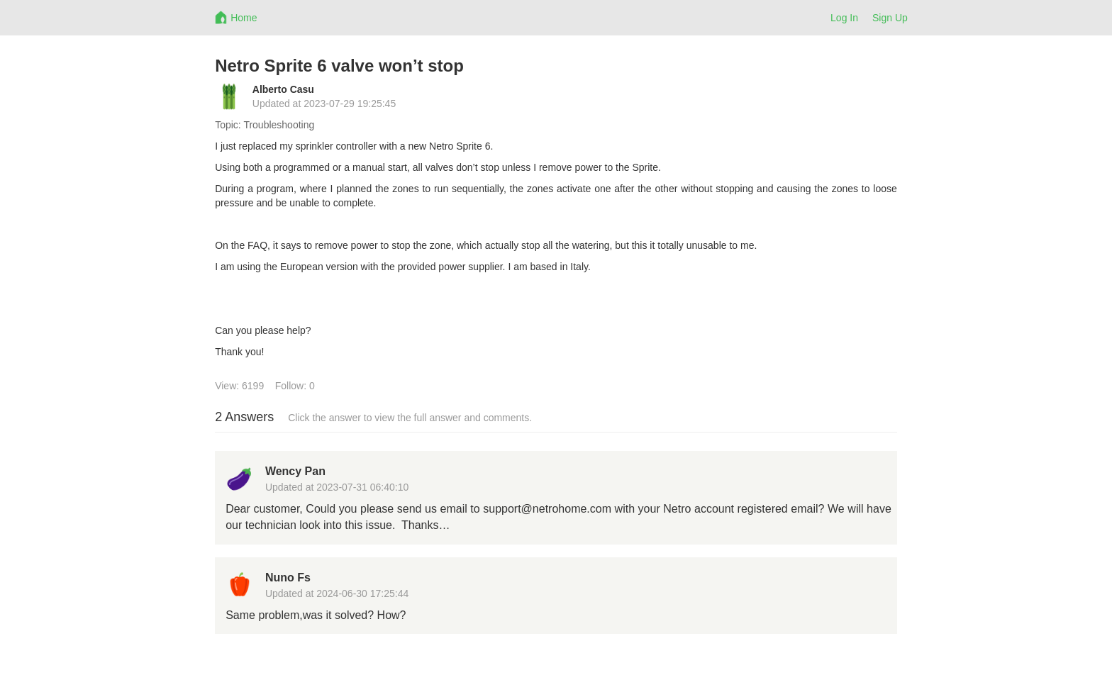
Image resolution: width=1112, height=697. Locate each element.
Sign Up (890, 17)
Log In (844, 17)
